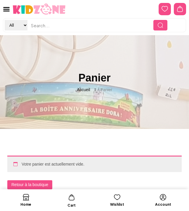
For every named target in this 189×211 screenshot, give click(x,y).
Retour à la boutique (29, 184)
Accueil (83, 89)
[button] (6, 9)
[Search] (160, 25)
